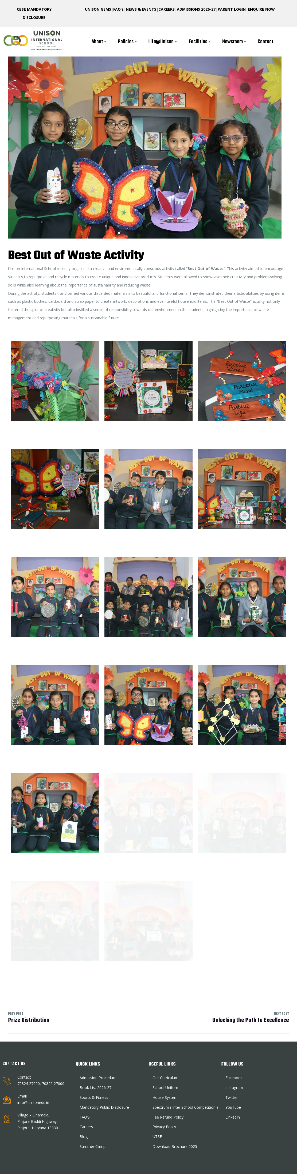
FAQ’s (118, 9)
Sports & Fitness (94, 1097)
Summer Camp (92, 1146)
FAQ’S (85, 1117)
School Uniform (166, 1087)
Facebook (234, 1077)
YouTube (233, 1107)
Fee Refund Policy (168, 1117)
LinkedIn (232, 1117)
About (99, 42)
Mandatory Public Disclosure (104, 1107)
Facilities (200, 42)
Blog (84, 1136)
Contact (265, 42)
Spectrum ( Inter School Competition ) (185, 1107)
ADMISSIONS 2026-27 (196, 9)
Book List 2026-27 (95, 1087)
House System (165, 1097)
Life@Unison (163, 42)
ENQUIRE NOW (261, 9)
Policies (128, 42)
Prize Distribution (78, 1017)
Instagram (234, 1087)
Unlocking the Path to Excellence (250, 1017)
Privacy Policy (164, 1126)
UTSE (157, 1136)
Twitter (231, 1097)
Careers (86, 1126)
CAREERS (166, 9)
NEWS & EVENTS (141, 9)
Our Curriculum (165, 1077)
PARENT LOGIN (232, 9)
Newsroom (234, 42)
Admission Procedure (98, 1077)
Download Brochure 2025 (175, 1146)
